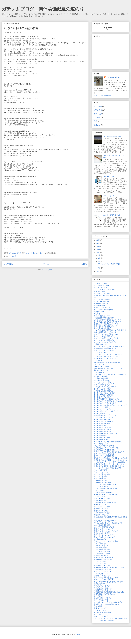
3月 (99, 258)
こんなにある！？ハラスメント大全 (106, 448)
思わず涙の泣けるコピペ (102, 525)
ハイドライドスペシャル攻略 (104, 289)
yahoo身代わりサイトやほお (104, 383)
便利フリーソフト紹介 (102, 507)
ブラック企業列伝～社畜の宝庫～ (106, 488)
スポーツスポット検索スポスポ (105, 340)
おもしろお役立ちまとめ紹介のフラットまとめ (110, 405)
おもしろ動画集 (99, 413)
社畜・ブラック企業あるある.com (106, 578)
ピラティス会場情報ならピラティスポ (107, 320)
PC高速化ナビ (99, 373)
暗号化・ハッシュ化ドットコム (105, 358)
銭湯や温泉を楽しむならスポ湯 (105, 332)
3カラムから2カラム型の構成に (22, 28)
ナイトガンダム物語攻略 (102, 299)
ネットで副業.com (100, 478)
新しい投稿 (8, 264)
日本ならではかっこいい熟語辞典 (106, 541)
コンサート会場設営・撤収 (112, 136)
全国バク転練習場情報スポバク (105, 348)
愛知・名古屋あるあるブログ (104, 537)
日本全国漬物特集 (100, 547)
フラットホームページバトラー (105, 417)
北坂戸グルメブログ (101, 509)
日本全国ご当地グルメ (102, 545)
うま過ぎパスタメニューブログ (105, 387)
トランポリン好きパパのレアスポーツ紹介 (109, 464)
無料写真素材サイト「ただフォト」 (106, 415)
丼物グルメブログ (100, 505)
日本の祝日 (98, 606)
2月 (99, 261)
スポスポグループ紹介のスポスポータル (108, 354)
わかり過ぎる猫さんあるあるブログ (106, 494)
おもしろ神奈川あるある (102, 427)
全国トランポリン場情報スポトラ (106, 326)
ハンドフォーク (108, 196)
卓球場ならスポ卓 (100, 344)
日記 (95, 121)
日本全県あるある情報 (102, 551)
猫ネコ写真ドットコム (102, 574)
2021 (98, 249)
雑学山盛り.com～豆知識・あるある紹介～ (109, 602)
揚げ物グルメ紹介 (100, 539)
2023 (98, 243)
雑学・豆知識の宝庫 (101, 600)
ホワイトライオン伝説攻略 (103, 310)
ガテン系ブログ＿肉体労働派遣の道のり (43, 8)
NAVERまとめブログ (101, 371)
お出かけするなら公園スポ (103, 336)
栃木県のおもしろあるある (103, 557)
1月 (99, 268)
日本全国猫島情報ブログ (102, 549)
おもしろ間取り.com (101, 440)
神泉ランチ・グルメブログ (103, 580)
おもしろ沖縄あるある (102, 423)
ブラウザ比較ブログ (101, 486)
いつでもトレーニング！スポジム (106, 334)
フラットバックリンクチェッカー (106, 356)
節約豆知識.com (99, 584)
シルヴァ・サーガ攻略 (102, 293)
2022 (98, 246)
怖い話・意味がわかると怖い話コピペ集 (108, 523)
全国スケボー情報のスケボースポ (106, 324)
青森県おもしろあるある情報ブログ (106, 604)
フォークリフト (108, 176)
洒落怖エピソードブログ (102, 565)
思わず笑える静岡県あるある (104, 527)
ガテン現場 (98, 106)
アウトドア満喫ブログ (102, 385)
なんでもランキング (101, 472)
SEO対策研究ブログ (101, 379)
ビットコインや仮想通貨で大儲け (106, 484)
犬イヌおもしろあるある (102, 572)
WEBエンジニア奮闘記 (102, 381)
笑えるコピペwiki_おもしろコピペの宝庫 (108, 582)
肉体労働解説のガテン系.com (104, 594)
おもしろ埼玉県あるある (102, 419)
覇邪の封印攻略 (99, 306)
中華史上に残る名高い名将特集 (105, 503)
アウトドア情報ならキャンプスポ (106, 338)
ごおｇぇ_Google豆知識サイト (105, 446)
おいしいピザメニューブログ (104, 393)
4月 (99, 255)
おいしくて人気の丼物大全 (103, 397)
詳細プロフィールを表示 (102, 95)
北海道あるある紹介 (101, 511)
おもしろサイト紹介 (101, 407)
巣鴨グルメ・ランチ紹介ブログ (105, 521)
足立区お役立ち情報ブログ (103, 598)
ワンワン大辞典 (99, 496)
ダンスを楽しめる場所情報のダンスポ (107, 322)
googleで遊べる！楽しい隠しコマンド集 (108, 368)
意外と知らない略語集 (102, 533)
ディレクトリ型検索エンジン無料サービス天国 (110, 458)
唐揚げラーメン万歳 (101, 616)
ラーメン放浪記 (99, 490)
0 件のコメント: (36, 253)
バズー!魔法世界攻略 (101, 303)
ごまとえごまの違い (101, 610)
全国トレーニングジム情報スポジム (106, 350)
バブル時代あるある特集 (102, 482)
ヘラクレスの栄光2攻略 (102, 308)
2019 (98, 272)
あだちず (97, 314)
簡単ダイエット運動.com (103, 588)
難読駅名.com (99, 312)
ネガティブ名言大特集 (102, 474)
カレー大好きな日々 (101, 444)
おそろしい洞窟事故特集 (102, 612)
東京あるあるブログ (101, 555)
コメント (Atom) (47, 270)
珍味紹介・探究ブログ (102, 576)
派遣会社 (97, 125)
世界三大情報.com (100, 500)
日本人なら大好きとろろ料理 (104, 620)
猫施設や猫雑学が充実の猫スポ (105, 318)
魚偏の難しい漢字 (100, 608)
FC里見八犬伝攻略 (100, 287)
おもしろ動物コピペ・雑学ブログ (106, 411)
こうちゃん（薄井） (113, 77)
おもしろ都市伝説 (100, 435)
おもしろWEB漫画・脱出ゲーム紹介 (107, 399)
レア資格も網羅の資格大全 (103, 391)
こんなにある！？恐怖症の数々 (105, 450)
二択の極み (98, 360)
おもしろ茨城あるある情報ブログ (106, 433)
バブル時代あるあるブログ (103, 480)
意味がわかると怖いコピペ (103, 529)
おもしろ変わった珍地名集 (103, 421)
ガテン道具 (12, 256)
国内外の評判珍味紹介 (102, 513)
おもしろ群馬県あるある (102, 431)
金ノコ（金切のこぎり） (112, 215)
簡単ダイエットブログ (102, 586)
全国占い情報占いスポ (102, 316)
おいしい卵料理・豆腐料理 (103, 395)
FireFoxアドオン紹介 (101, 366)
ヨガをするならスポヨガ (102, 328)
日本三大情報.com (100, 543)
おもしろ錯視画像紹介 (102, 438)
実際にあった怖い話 (101, 515)
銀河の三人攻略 (99, 291)
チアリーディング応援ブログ (104, 456)
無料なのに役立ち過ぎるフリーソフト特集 (109, 567)
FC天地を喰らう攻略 (101, 285)
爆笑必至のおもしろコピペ (103, 570)
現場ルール (98, 117)
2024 (98, 240)
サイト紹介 (98, 114)
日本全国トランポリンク (102, 352)
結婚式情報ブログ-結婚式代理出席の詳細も (109, 592)
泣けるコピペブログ (101, 563)
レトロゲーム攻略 (100, 283)
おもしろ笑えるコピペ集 (102, 429)
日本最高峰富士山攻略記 (102, 553)
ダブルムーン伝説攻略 (102, 301)
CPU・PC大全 (99, 364)
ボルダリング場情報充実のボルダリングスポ (110, 330)
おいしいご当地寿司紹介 (102, 389)
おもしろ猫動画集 (100, 425)
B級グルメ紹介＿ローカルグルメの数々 (108, 362)
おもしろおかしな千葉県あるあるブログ (108, 401)
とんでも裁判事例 (100, 470)
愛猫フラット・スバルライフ (104, 535)
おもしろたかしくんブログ (103, 409)
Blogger (78, 634)
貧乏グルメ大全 (99, 596)
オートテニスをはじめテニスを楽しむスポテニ (110, 346)
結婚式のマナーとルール (102, 590)
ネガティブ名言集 (100, 476)
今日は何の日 (98, 614)
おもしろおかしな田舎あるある (105, 403)
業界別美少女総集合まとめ (103, 559)
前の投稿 (83, 264)
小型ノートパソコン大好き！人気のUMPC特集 (110, 618)
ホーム (46, 264)
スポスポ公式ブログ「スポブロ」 (106, 342)
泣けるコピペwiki (100, 561)
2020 (98, 252)
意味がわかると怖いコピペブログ (106, 531)
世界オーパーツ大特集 (102, 498)
